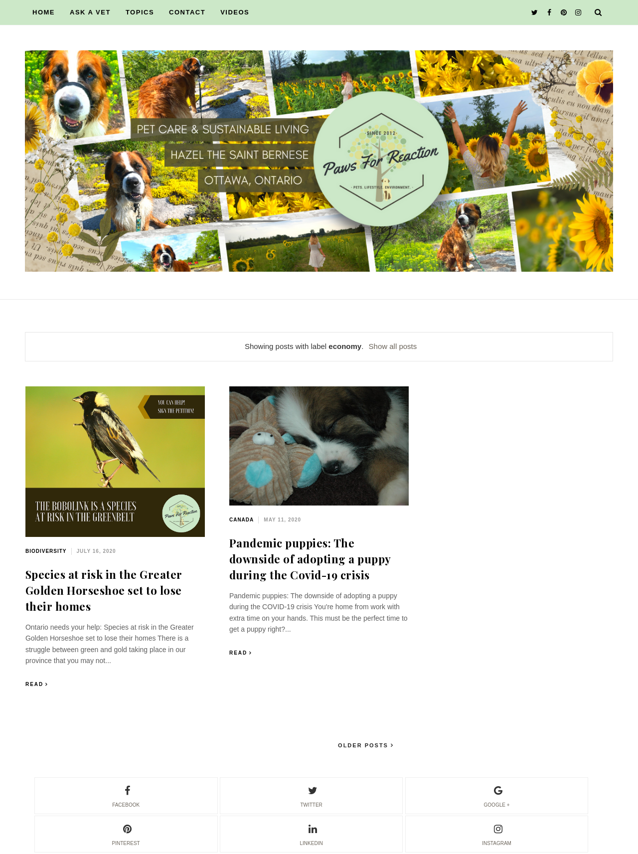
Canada (241, 519)
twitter (311, 795)
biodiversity (46, 551)
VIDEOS (234, 12)
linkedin (311, 833)
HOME (43, 12)
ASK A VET (90, 12)
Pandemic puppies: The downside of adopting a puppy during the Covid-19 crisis (310, 558)
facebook (126, 795)
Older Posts (364, 745)
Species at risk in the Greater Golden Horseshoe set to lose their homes (103, 590)
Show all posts (393, 346)
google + (497, 795)
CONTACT (187, 12)
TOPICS (140, 12)
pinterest (126, 833)
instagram (496, 833)
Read (34, 684)
